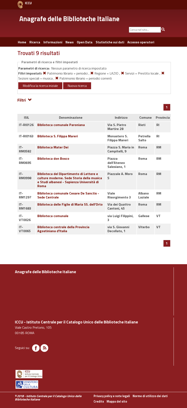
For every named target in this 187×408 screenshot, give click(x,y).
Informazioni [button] (52, 42)
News (69, 42)
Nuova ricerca (77, 85)
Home (22, 42)
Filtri (24, 100)
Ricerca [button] (34, 42)
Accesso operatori (140, 42)
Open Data (85, 42)
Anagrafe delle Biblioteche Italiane (69, 19)
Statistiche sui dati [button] (110, 42)
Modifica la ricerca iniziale (40, 85)
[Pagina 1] (167, 107)
